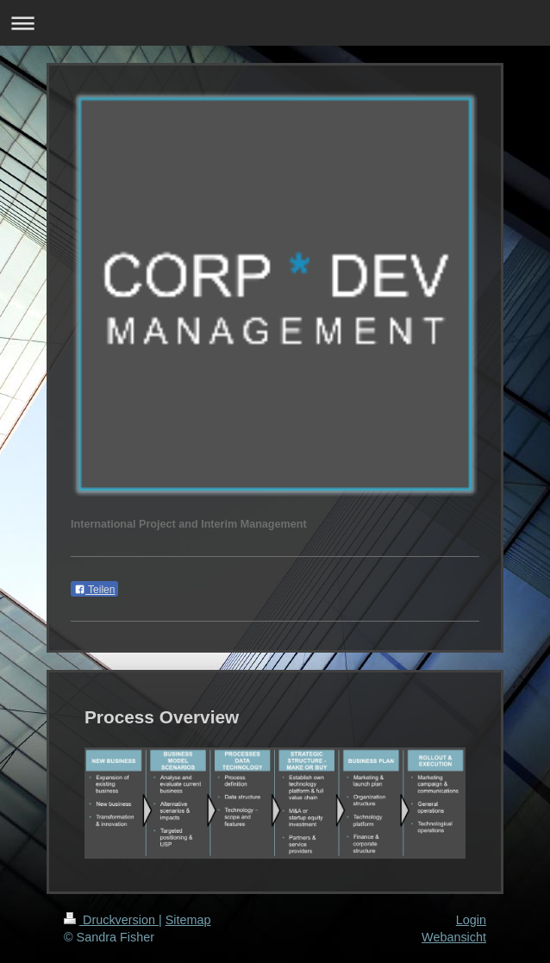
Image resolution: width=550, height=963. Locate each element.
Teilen (94, 590)
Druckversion (111, 920)
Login (471, 920)
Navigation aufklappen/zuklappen (275, 22)
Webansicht (454, 937)
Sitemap (188, 920)
